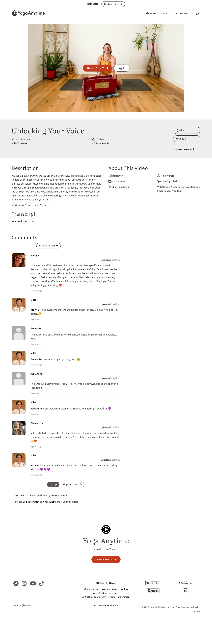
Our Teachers (181, 13)
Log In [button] (122, 68)
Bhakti (175, 181)
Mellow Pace (167, 175)
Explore (125, 589)
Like (180, 130)
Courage (195, 187)
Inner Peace (163, 190)
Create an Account (43, 501)
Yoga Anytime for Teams (105, 593)
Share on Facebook (183, 149)
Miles (33, 299)
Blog (110, 583)
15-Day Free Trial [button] (106, 559)
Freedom (176, 190)
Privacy (106, 589)
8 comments (102, 143)
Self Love (164, 187)
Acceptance (177, 187)
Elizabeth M (37, 423)
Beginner (117, 175)
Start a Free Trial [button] (97, 68)
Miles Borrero (19, 143)
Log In (196, 13)
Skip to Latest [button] (48, 245)
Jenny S (34, 255)
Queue (181, 138)
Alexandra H (37, 373)
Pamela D (35, 328)
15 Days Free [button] (113, 3)
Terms (115, 589)
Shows (165, 13)
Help (100, 583)
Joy (187, 187)
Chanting (165, 181)
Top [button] (53, 484)
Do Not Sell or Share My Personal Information (106, 596)
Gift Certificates (91, 589)
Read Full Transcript (23, 221)
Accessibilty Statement (106, 605)
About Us (151, 13)
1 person (105, 259)
